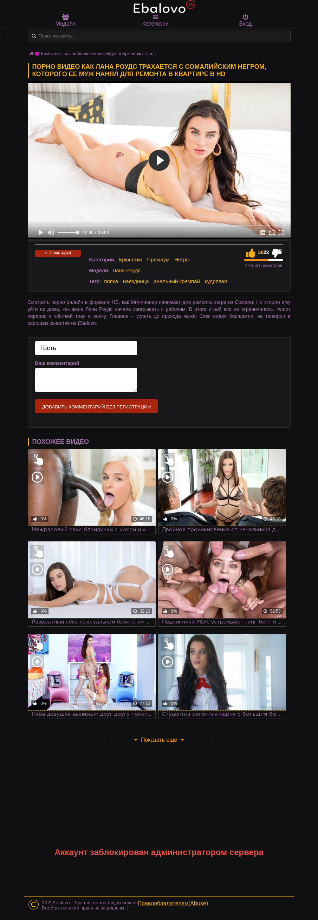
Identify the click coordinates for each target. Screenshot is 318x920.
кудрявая (216, 281)
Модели (66, 20)
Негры (182, 259)
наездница (136, 281)
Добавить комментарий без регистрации (96, 406)
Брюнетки (130, 259)
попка (111, 281)
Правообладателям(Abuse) (173, 903)
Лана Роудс (126, 270)
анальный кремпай (177, 281)
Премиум (158, 259)
